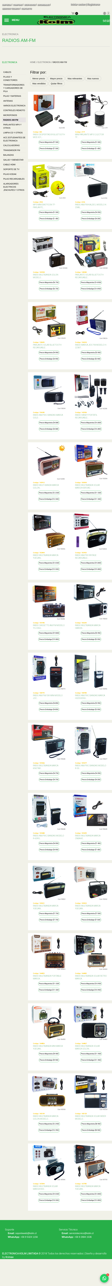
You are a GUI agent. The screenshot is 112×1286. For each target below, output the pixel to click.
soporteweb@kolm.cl (26, 1233)
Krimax (10, 1257)
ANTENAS (8, 101)
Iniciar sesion (78, 4)
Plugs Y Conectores (10, 78)
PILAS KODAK (10, 174)
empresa (6, 4)
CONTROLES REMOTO (14, 110)
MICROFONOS (10, 115)
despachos (29, 4)
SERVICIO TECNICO (10, 8)
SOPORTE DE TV (11, 169)
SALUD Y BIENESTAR (13, 160)
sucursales (43, 4)
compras (17, 4)
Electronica (44, 62)
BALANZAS (8, 155)
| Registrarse (93, 4)
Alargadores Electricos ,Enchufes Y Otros (13, 187)
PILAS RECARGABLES (14, 179)
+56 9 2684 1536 (83, 1237)
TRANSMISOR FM (11, 150)
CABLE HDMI (9, 164)
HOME (33, 62)
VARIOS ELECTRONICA (14, 105)
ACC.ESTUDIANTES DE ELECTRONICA (14, 139)
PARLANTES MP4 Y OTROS (12, 126)
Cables (7, 72)
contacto (26, 8)
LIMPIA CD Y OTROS (13, 133)
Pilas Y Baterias (12, 96)
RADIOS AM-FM (10, 120)
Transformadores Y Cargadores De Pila (13, 88)
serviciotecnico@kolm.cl (81, 1233)
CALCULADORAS (11, 145)
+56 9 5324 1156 (29, 1237)
